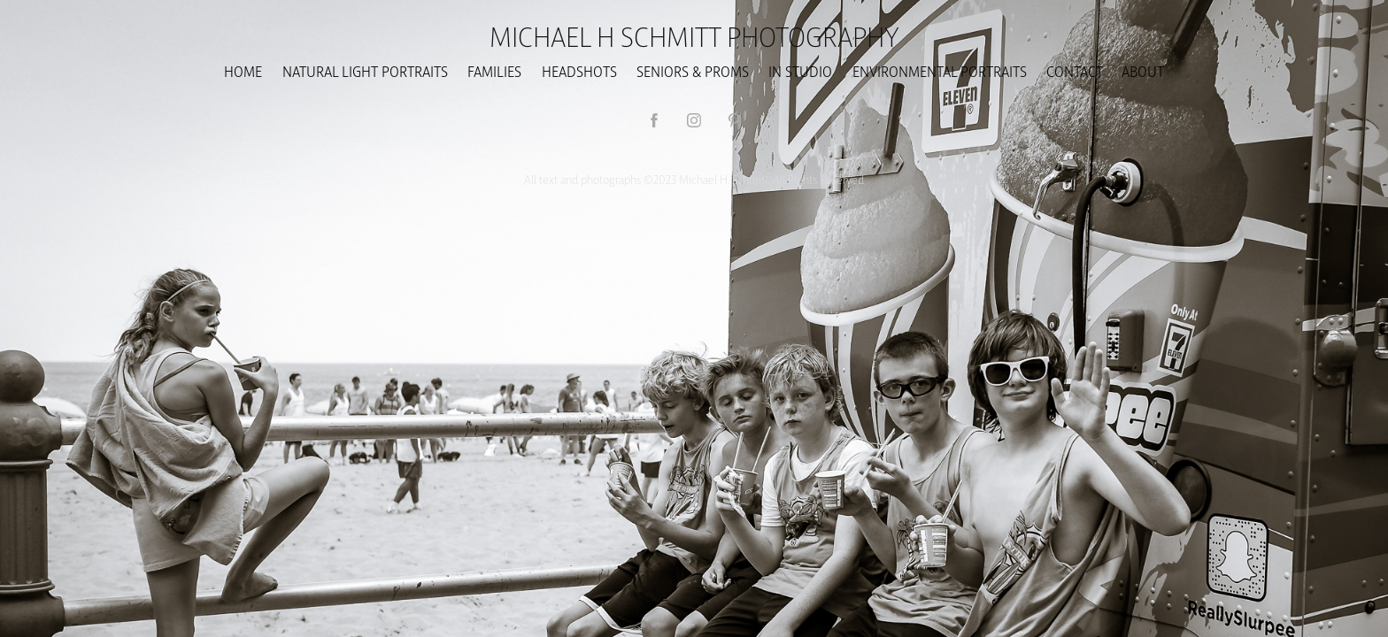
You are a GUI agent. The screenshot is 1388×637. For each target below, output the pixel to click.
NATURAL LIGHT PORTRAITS (365, 71)
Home (243, 71)
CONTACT (1074, 71)
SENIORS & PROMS (692, 71)
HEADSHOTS (579, 71)
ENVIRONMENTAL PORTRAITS (939, 71)
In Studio (800, 71)
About (1143, 71)
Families (494, 71)
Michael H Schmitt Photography (694, 35)
